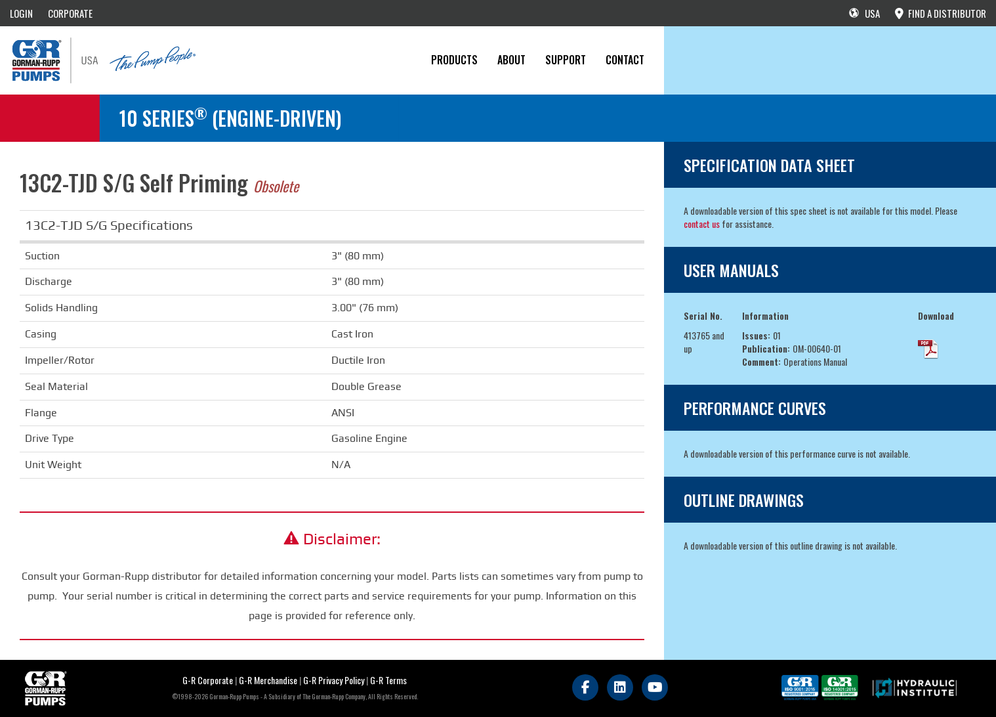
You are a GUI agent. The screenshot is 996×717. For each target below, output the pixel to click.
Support (565, 60)
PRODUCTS (454, 60)
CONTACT (625, 60)
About (511, 60)
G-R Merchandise (268, 680)
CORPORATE (70, 13)
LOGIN (21, 13)
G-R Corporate (207, 680)
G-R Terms (388, 680)
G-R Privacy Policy (333, 680)
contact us (702, 223)
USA (864, 13)
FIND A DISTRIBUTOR (940, 13)
